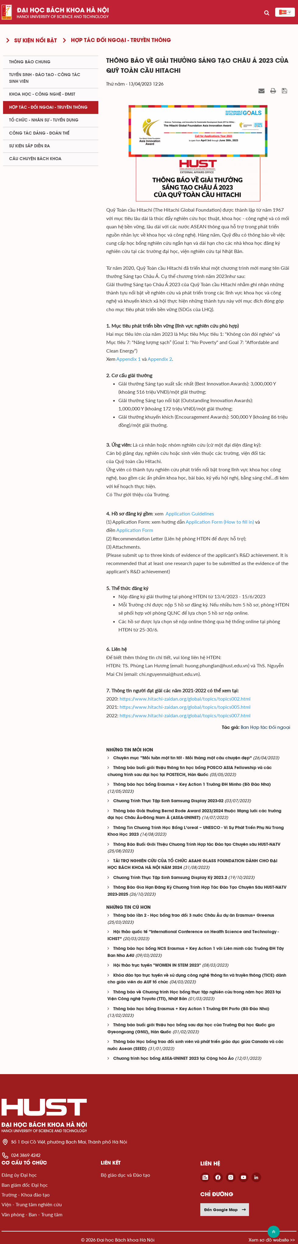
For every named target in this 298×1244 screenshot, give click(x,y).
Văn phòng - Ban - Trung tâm (32, 1214)
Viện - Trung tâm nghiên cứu (32, 1204)
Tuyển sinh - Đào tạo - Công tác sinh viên (44, 78)
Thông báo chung (30, 62)
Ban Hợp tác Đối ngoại (265, 727)
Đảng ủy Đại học (19, 1175)
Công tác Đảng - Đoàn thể (39, 133)
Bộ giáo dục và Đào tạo (125, 1175)
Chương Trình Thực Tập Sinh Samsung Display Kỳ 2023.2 (170, 878)
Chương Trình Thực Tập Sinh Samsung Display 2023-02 (168, 801)
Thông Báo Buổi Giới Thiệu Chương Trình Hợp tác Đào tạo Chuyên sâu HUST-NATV (196, 845)
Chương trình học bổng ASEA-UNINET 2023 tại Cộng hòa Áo (173, 1059)
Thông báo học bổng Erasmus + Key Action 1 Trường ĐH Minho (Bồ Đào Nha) (192, 785)
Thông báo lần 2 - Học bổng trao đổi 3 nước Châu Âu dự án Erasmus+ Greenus (193, 916)
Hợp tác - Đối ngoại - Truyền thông (48, 107)
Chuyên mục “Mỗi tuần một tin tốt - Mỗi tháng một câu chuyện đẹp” (182, 758)
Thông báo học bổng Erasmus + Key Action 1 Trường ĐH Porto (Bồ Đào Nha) (191, 1009)
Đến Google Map (225, 1209)
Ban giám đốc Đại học (25, 1185)
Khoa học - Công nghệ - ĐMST (42, 94)
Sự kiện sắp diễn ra (29, 146)
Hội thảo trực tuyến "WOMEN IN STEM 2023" (157, 966)
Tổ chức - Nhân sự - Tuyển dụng (44, 120)
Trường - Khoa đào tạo (26, 1194)
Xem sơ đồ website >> (272, 1240)
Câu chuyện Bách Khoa (35, 159)
